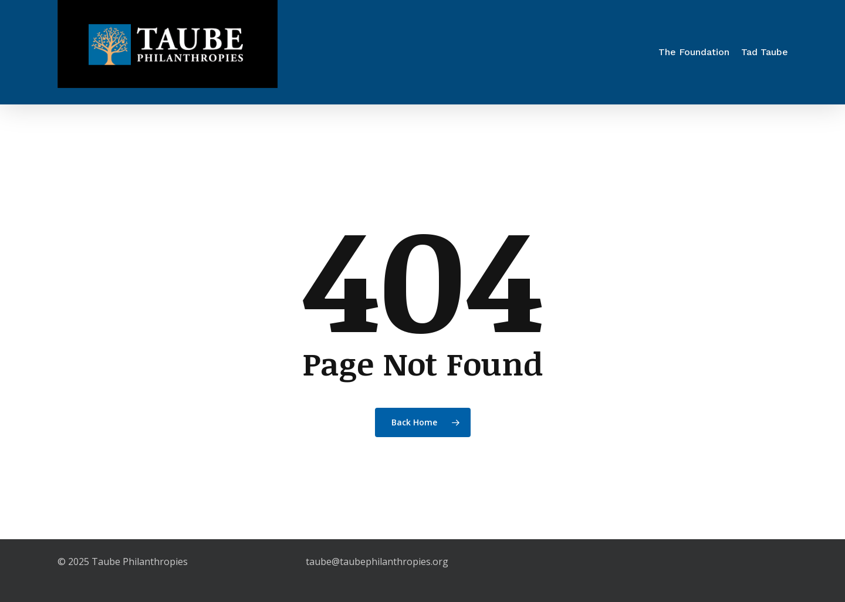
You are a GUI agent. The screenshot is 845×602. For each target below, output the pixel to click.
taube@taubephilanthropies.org (377, 561)
